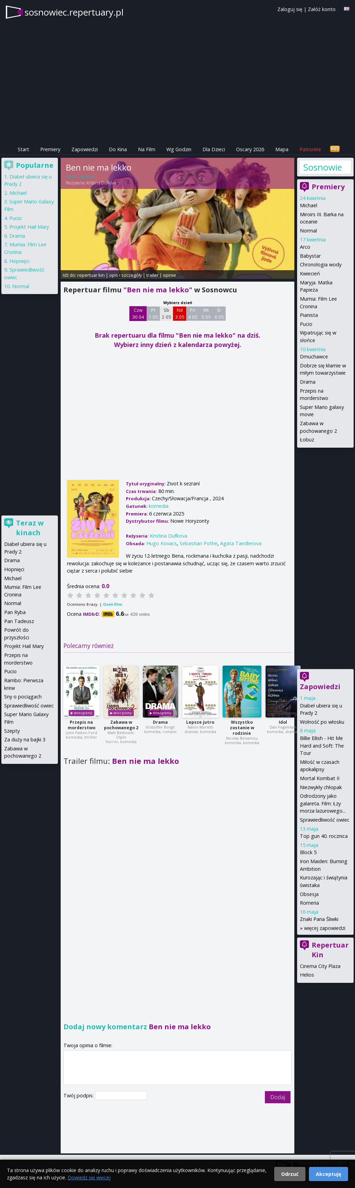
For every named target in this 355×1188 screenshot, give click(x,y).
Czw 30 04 (138, 313)
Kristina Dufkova (101, 183)
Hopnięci (19, 261)
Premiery (50, 149)
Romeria (309, 902)
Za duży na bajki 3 (24, 739)
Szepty (12, 731)
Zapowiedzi (84, 149)
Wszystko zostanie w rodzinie (242, 727)
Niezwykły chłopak (321, 787)
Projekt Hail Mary (29, 226)
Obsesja (309, 894)
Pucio (306, 324)
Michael (308, 205)
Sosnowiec (322, 167)
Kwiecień (310, 273)
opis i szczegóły (125, 275)
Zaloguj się (289, 9)
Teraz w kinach (30, 527)
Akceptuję (328, 1174)
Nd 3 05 (179, 313)
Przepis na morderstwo (81, 725)
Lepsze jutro (200, 722)
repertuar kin (91, 275)
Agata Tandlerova (240, 543)
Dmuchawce (314, 356)
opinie (169, 275)
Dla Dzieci (213, 149)
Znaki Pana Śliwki (319, 919)
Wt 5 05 (206, 313)
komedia (158, 506)
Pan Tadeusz (19, 621)
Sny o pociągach (23, 696)
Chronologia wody (320, 264)
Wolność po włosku (322, 722)
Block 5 (308, 852)
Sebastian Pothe (198, 543)
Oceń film (112, 604)
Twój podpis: (79, 1095)
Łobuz (307, 439)
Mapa (281, 149)
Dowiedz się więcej (89, 1177)
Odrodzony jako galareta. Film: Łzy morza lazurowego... (323, 803)
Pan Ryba (15, 612)
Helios (307, 974)
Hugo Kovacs (161, 543)
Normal (308, 230)
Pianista (309, 315)
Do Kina (118, 149)
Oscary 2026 (250, 149)
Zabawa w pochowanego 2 (121, 725)
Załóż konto (322, 9)
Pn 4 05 (193, 313)
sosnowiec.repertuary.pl (74, 12)
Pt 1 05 (153, 313)
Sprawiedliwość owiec (324, 819)
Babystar (310, 256)
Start (23, 149)
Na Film (146, 149)
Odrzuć (289, 1174)
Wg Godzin (178, 149)
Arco (305, 247)
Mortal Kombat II (319, 778)
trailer (152, 275)
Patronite (310, 149)
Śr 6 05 (219, 313)
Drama (160, 722)
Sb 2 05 (166, 313)
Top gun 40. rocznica (324, 836)
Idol (283, 722)
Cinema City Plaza (320, 966)
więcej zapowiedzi (324, 928)
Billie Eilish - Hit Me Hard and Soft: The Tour (322, 745)
